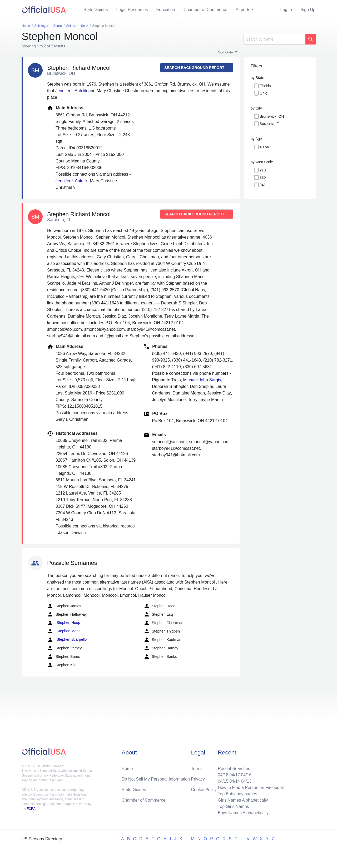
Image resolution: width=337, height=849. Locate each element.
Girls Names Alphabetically (243, 800)
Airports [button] (243, 9)
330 (263, 177)
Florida (265, 85)
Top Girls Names (233, 806)
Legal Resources (132, 9)
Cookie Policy (204, 789)
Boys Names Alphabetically (243, 813)
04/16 (246, 775)
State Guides (95, 9)
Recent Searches (234, 768)
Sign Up (307, 9)
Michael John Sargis (202, 380)
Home (127, 768)
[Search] (274, 39)
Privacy (198, 779)
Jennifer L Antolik (71, 90)
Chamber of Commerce (205, 9)
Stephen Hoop (63, 623)
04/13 (246, 781)
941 (263, 184)
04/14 (234, 781)
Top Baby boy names (237, 794)
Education (165, 9)
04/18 (223, 775)
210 (263, 170)
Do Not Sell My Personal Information (156, 779)
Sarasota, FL (270, 123)
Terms (197, 768)
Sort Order (226, 52)
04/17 (234, 775)
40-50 (264, 147)
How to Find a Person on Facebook (251, 787)
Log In (286, 9)
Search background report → (196, 68)
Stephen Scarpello (67, 639)
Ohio (263, 93)
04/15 (223, 781)
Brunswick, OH (272, 116)
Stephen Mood (64, 631)
